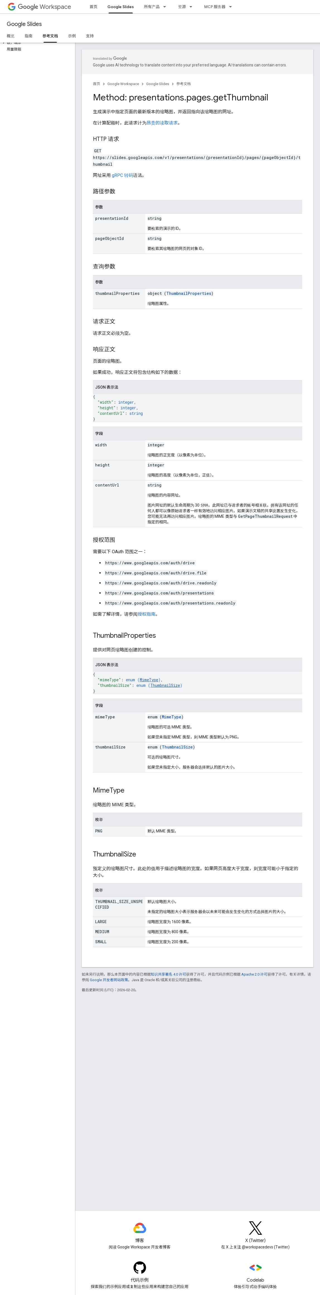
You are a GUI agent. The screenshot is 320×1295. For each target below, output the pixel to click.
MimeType (149, 679)
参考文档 (183, 84)
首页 (93, 6)
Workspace (44, 7)
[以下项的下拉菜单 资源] (192, 6)
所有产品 (152, 6)
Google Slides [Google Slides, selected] (120, 6)
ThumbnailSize (165, 685)
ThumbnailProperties (188, 293)
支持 (90, 35)
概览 (11, 35)
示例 (72, 35)
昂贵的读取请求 (162, 123)
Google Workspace (123, 84)
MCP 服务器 (214, 6)
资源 (182, 6)
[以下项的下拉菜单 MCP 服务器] (232, 6)
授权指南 (146, 614)
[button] (36, 42)
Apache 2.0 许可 (254, 974)
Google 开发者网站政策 (109, 980)
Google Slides (24, 24)
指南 (28, 35)
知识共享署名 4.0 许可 (168, 974)
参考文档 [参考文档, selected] (50, 35)
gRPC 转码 (122, 175)
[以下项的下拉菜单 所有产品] (166, 6)
